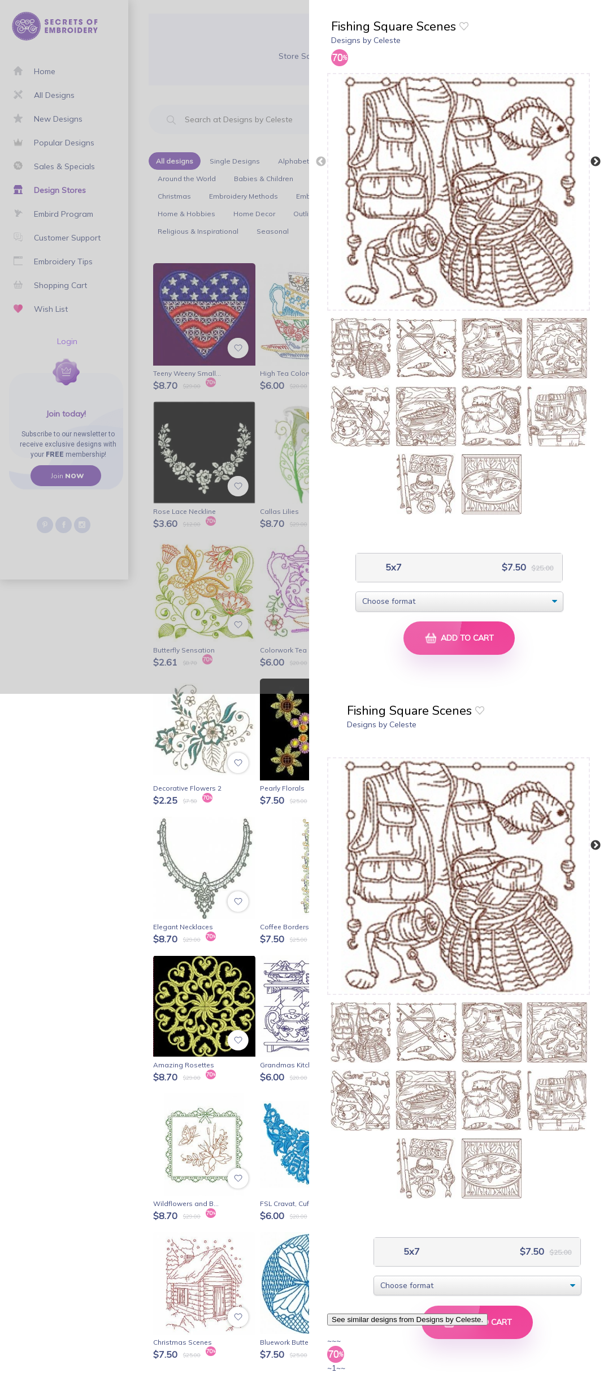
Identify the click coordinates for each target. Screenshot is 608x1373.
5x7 (392, 567)
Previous (321, 162)
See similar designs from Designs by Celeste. (407, 1319)
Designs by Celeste (366, 40)
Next (595, 162)
